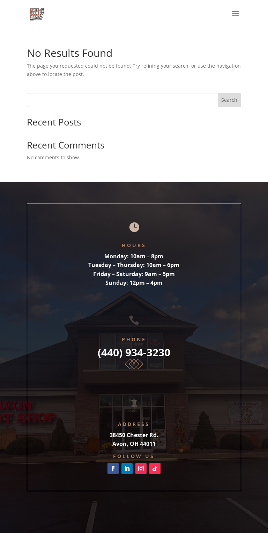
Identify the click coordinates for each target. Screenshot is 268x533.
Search (229, 100)
